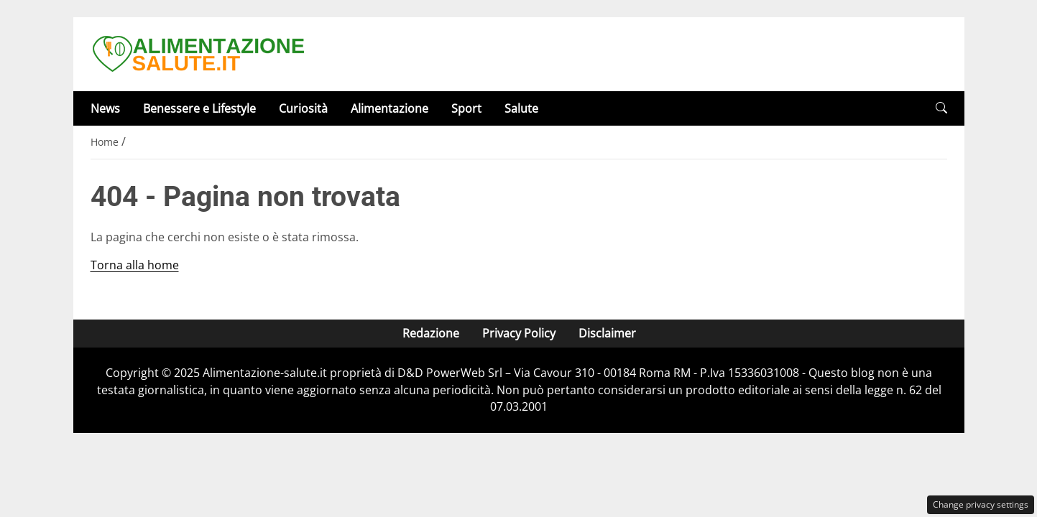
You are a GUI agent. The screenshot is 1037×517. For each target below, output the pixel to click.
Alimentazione (389, 108)
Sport (466, 108)
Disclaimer (606, 333)
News (105, 108)
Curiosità (303, 108)
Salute (521, 108)
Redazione (430, 333)
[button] (941, 108)
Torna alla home (135, 265)
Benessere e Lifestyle (199, 108)
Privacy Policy (518, 333)
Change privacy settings (980, 504)
